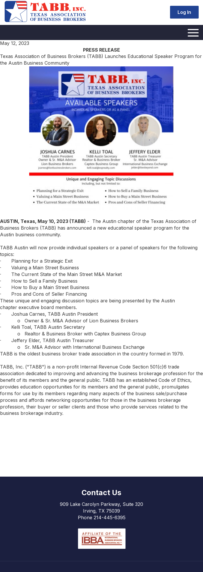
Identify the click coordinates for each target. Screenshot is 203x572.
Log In (184, 12)
